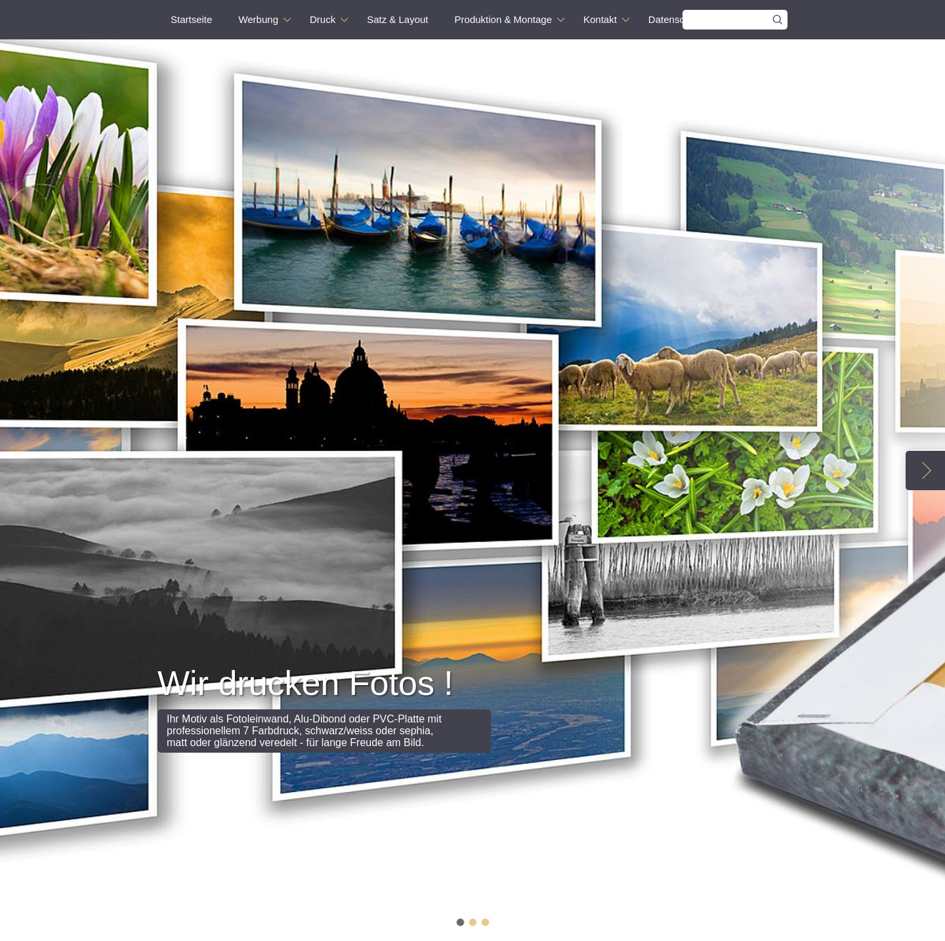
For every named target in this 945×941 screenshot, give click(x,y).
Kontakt (600, 19)
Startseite (191, 19)
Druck (322, 19)
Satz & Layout (397, 19)
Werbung (258, 19)
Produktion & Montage (503, 19)
